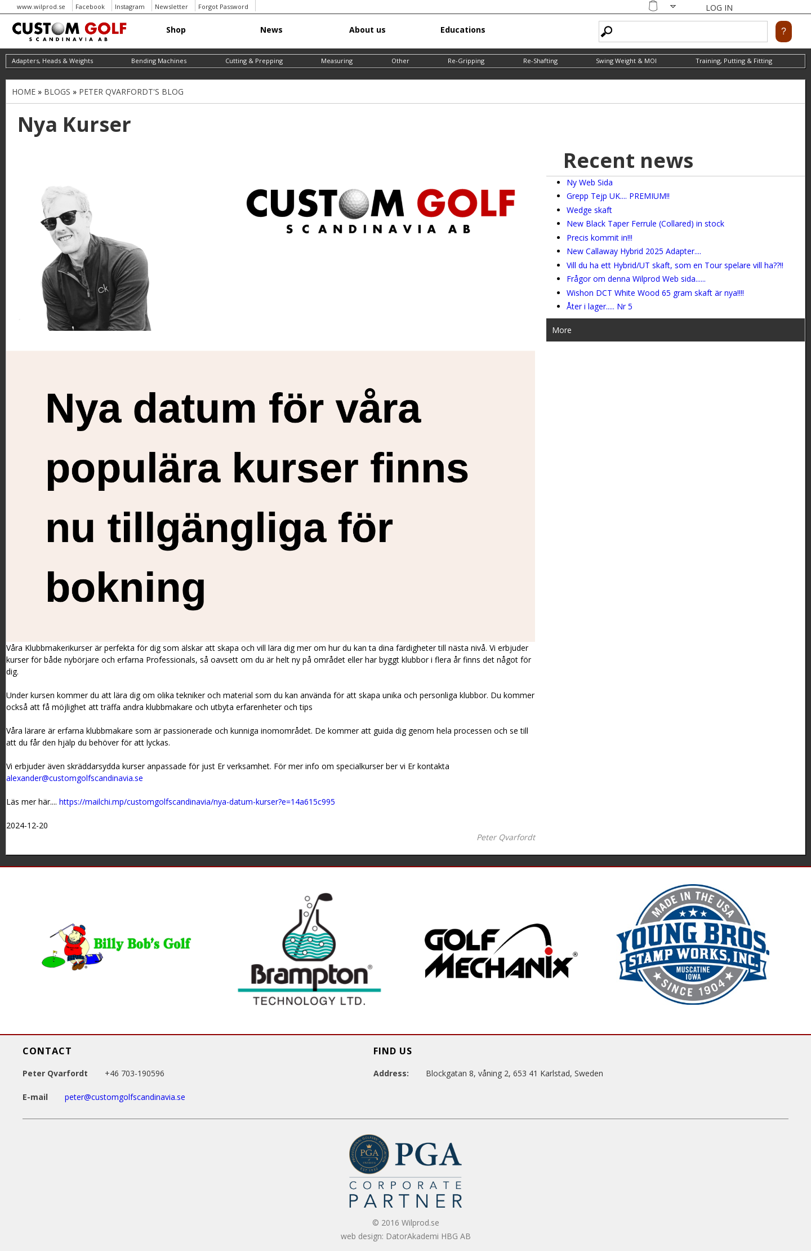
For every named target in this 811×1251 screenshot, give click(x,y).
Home (23, 91)
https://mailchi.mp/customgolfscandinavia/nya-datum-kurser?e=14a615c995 (197, 801)
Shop (176, 29)
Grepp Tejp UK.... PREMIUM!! (618, 195)
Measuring (337, 60)
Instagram (130, 6)
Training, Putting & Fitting (734, 60)
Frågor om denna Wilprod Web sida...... (636, 278)
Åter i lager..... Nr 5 (599, 306)
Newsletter (171, 6)
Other (400, 60)
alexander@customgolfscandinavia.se (74, 778)
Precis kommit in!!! (599, 237)
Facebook (90, 6)
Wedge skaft (589, 210)
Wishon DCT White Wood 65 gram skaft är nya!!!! (655, 292)
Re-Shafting (540, 60)
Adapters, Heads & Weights (52, 60)
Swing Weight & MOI (626, 60)
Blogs (57, 91)
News (271, 29)
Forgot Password (223, 6)
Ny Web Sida (590, 182)
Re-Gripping (466, 60)
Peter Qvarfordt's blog (131, 91)
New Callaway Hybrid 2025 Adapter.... (634, 251)
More (562, 330)
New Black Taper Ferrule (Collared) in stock (645, 223)
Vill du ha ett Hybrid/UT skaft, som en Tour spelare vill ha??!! (675, 265)
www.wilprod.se (41, 6)
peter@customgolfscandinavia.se (125, 1097)
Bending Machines (158, 60)
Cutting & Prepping (254, 60)
